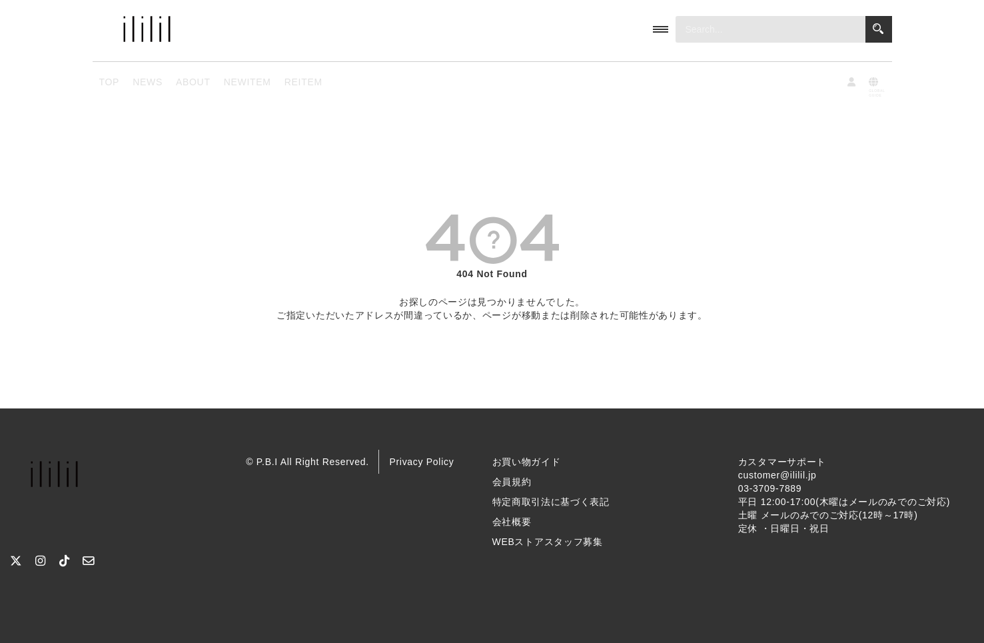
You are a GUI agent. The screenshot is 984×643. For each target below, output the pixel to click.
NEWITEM (247, 82)
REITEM (303, 82)
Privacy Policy (421, 461)
